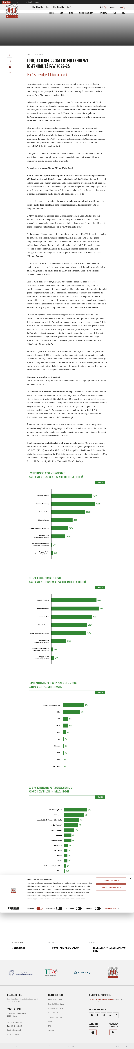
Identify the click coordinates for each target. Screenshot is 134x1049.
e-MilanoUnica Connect (32, 2)
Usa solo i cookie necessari (111, 1024)
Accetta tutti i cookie (111, 1017)
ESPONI (71, 13)
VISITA (61, 13)
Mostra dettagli (110, 1045)
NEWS (114, 13)
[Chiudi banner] (130, 1015)
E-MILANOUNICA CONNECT (86, 13)
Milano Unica (6, 2)
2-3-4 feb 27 (62, 7)
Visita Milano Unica (55, 1000)
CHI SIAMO (51, 13)
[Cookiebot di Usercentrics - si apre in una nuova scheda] (13, 1044)
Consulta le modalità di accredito (101, 999)
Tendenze (18, 2)
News (28, 54)
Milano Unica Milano (34, 891)
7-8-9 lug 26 (41, 7)
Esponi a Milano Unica (56, 1004)
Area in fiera (46, 891)
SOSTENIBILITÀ (103, 13)
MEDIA (123, 13)
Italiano (111, 7)
